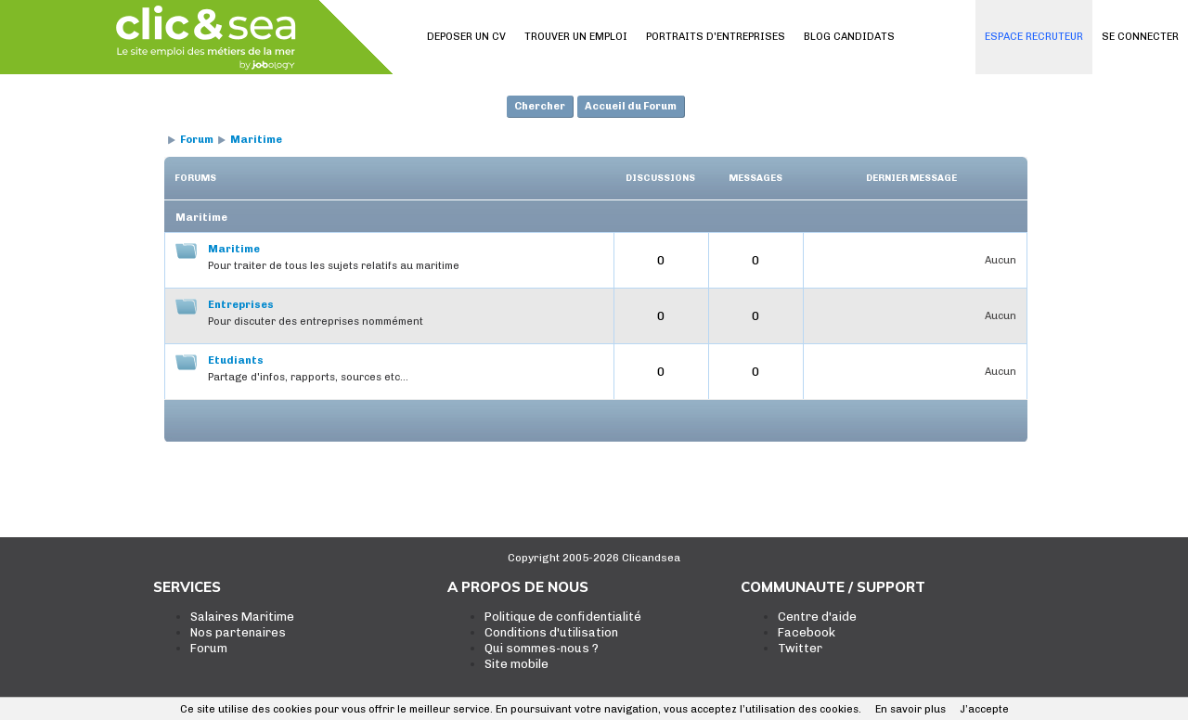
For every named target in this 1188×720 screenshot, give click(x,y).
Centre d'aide (817, 617)
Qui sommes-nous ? (541, 648)
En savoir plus (910, 709)
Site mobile (516, 664)
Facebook (806, 632)
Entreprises (241, 305)
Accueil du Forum (631, 106)
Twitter (800, 648)
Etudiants (236, 360)
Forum (196, 140)
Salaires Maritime (242, 617)
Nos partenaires (238, 632)
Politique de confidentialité (562, 617)
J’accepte (984, 709)
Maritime (256, 140)
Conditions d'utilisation (551, 632)
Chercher (539, 106)
